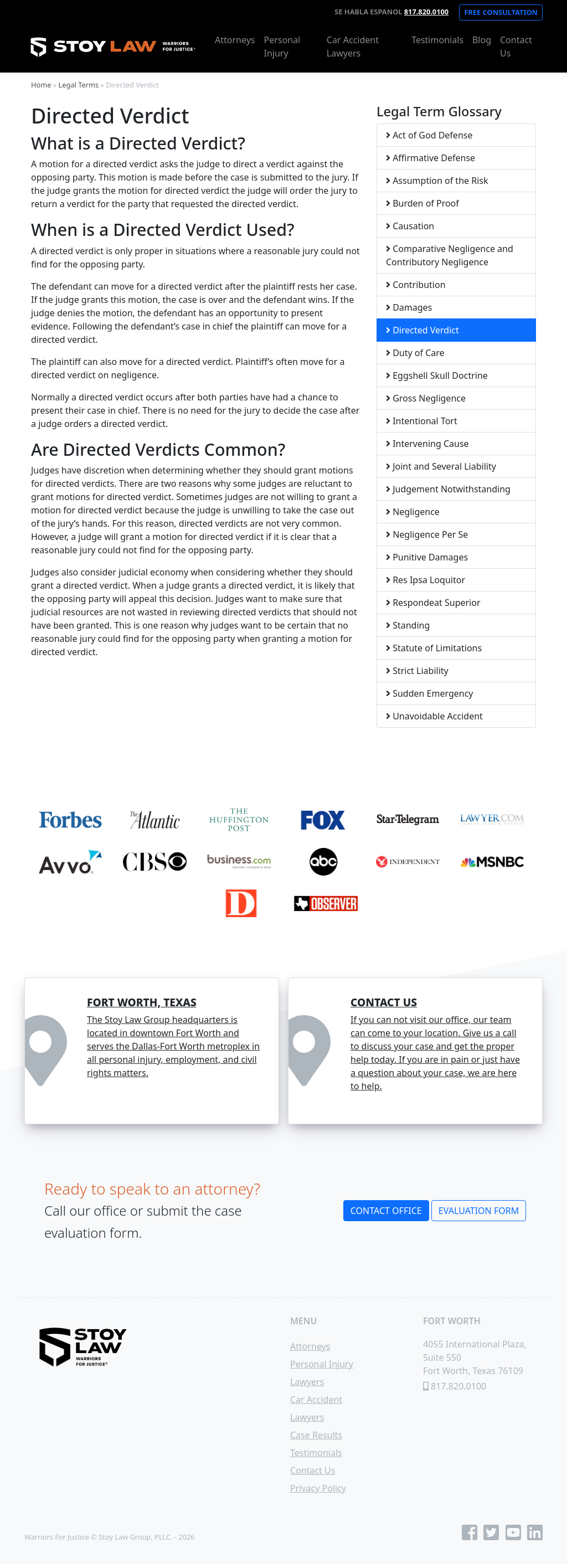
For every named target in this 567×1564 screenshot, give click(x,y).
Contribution (416, 285)
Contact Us (516, 46)
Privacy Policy (318, 1488)
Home (41, 85)
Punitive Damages (427, 557)
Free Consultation (501, 12)
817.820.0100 (426, 12)
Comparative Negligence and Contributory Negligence (449, 255)
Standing (408, 625)
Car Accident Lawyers (353, 46)
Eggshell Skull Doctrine (437, 375)
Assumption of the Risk (437, 180)
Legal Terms (79, 85)
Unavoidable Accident (434, 716)
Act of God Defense (429, 135)
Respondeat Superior (433, 602)
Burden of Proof (422, 203)
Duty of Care (415, 353)
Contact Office (386, 1211)
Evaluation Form (479, 1211)
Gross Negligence (426, 398)
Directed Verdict (422, 330)
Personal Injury (282, 46)
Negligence (413, 512)
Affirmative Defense (430, 158)
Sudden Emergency (429, 693)
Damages (409, 307)
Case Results (316, 1435)
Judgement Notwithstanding (448, 489)
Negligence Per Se (427, 534)
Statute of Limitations (434, 648)
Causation (410, 226)
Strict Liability (417, 671)
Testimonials (437, 40)
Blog (481, 40)
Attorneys (235, 40)
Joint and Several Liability (441, 466)
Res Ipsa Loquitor (425, 580)
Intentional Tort (421, 421)
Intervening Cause (427, 444)
